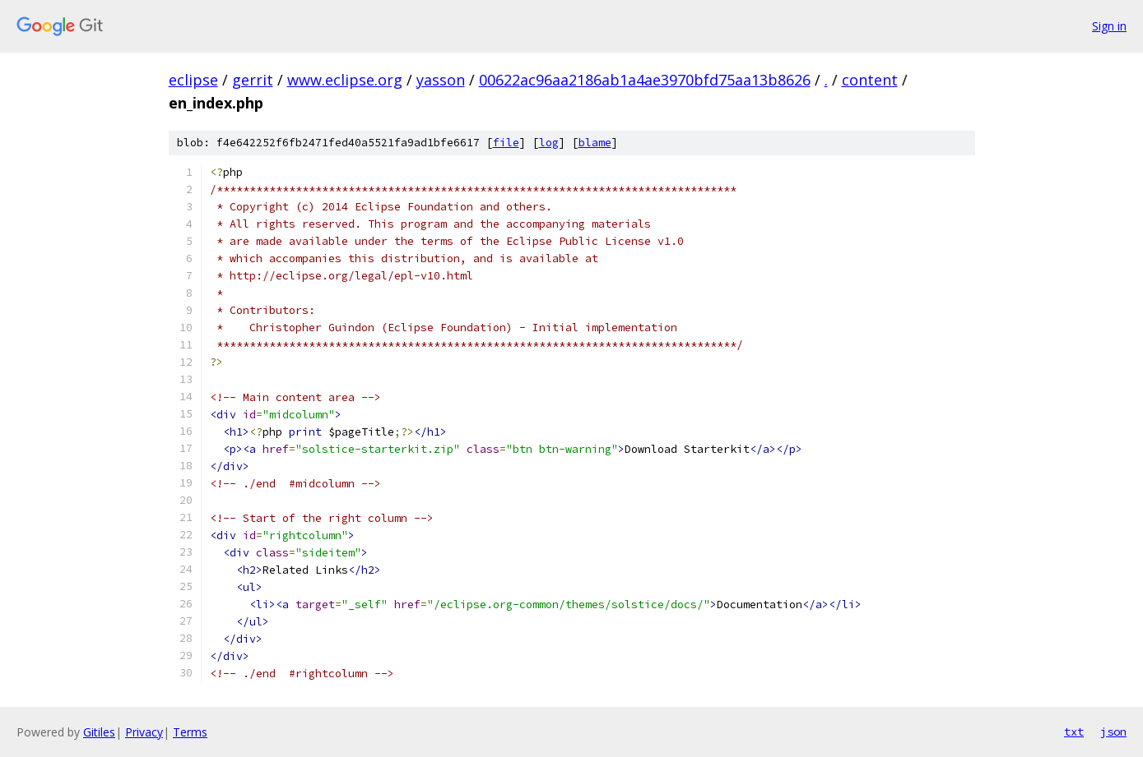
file (506, 143)
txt (1074, 731)
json (1113, 731)
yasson (440, 80)
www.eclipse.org (344, 80)
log (549, 143)
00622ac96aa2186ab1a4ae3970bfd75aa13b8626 (645, 80)
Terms (190, 732)
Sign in (1109, 26)
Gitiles (99, 732)
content (870, 80)
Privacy (144, 732)
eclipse (193, 80)
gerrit (252, 80)
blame (594, 143)
